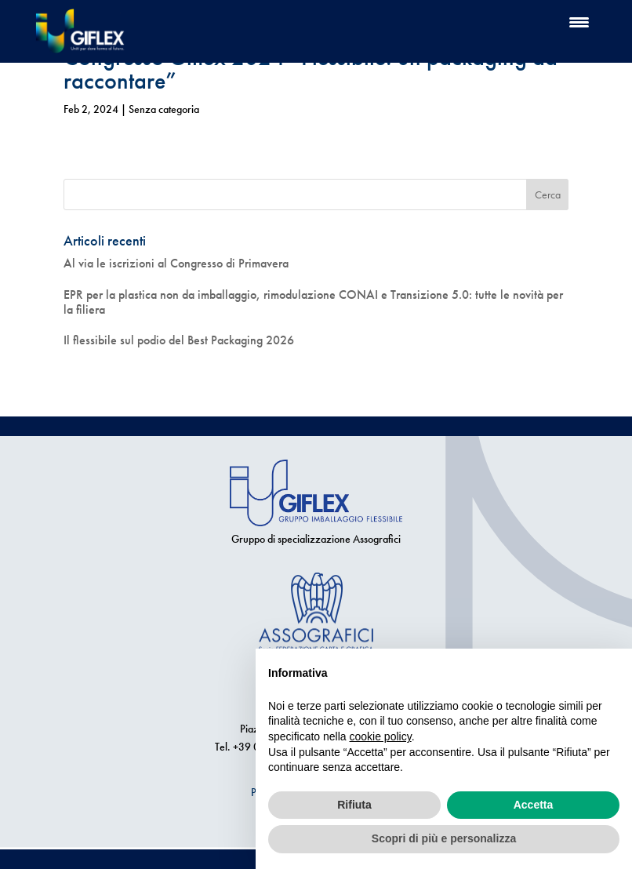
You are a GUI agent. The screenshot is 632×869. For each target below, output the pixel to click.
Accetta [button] (534, 804)
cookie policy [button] (381, 736)
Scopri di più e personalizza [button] (444, 838)
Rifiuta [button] (354, 804)
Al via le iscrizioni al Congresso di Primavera (176, 263)
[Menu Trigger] (579, 21)
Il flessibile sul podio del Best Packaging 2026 (179, 340)
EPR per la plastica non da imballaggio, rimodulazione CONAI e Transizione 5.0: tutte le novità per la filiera (313, 302)
